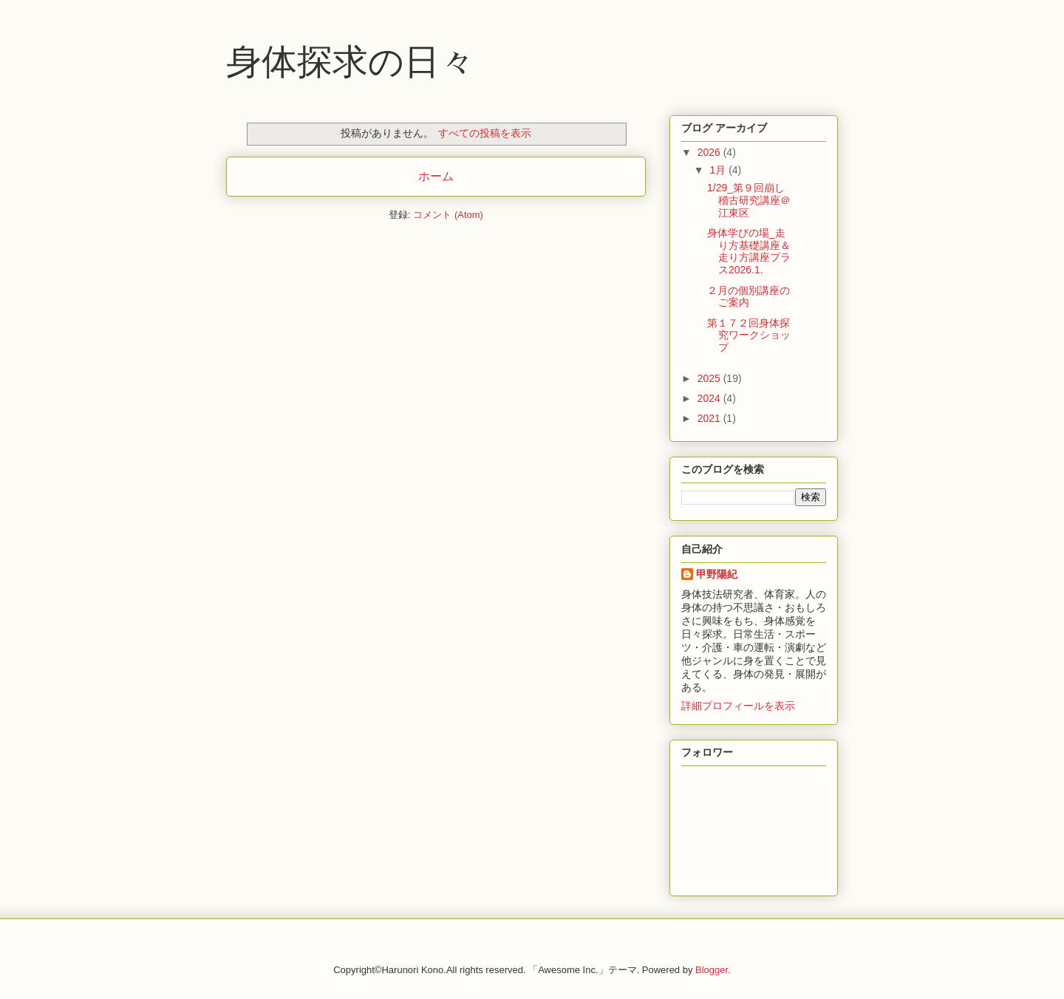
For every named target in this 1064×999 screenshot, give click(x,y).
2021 (710, 418)
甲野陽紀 (716, 574)
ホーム (436, 176)
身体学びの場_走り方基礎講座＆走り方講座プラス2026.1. (749, 251)
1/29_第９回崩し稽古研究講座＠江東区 (749, 200)
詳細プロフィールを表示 (738, 706)
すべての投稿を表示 (484, 133)
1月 (719, 170)
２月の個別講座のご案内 (748, 296)
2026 (710, 152)
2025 (710, 378)
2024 (710, 398)
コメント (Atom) (448, 214)
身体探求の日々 (350, 61)
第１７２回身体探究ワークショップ (749, 335)
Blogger (711, 969)
